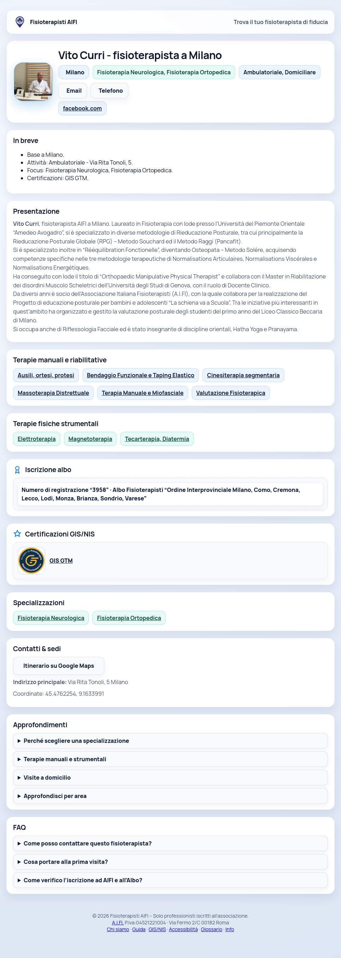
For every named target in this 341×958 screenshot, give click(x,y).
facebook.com (82, 108)
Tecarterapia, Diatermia (157, 439)
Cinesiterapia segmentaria (243, 375)
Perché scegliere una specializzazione (76, 741)
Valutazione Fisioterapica (230, 393)
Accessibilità (183, 929)
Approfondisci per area (55, 796)
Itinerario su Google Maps (63, 668)
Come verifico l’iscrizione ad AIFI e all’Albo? (83, 880)
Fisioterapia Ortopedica (129, 618)
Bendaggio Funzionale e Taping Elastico (141, 375)
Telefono (111, 90)
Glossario (211, 929)
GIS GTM (61, 560)
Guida (139, 929)
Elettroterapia (37, 439)
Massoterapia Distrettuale (53, 393)
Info (229, 929)
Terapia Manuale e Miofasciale (143, 393)
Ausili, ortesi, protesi (46, 375)
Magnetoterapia (90, 439)
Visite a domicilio (47, 777)
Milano (75, 72)
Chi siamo (118, 929)
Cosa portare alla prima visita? (66, 862)
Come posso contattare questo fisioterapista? (88, 843)
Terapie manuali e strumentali (65, 759)
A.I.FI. (118, 922)
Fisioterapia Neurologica (51, 618)
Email (74, 90)
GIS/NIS (157, 929)
